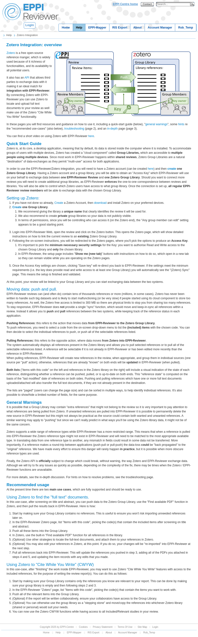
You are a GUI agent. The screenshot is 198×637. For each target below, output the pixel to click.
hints (181, 124)
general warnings (156, 124)
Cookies (83, 627)
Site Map (142, 627)
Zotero (11, 53)
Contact (147, 4)
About (137, 27)
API (27, 77)
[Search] (174, 4)
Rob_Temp (185, 27)
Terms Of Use (125, 627)
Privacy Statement (102, 627)
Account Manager (160, 27)
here (91, 136)
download (100, 203)
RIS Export (119, 27)
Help (79, 27)
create (171, 168)
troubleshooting (74, 128)
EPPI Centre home (125, 4)
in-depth (112, 128)
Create (58, 203)
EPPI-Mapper (97, 27)
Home (66, 27)
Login (29, 25)
